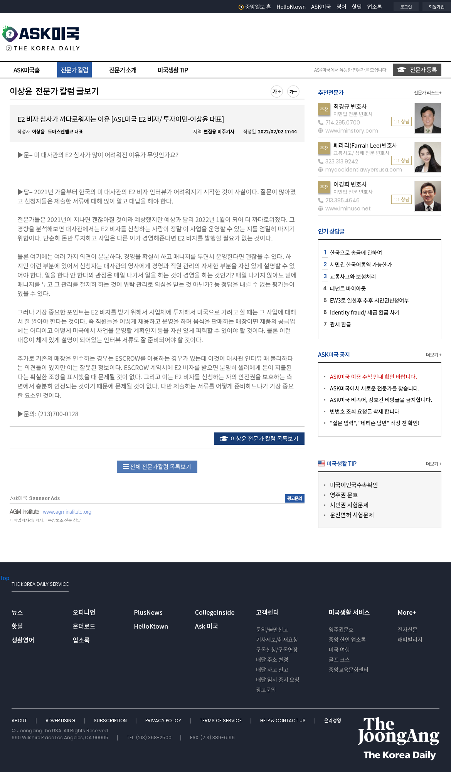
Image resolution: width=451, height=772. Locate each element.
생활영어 (23, 639)
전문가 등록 (417, 70)
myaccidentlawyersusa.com (360, 169)
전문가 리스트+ (427, 92)
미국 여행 (339, 649)
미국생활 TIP (173, 69)
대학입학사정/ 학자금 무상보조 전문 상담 (45, 520)
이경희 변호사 (350, 184)
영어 (342, 6)
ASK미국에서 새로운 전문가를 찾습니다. (374, 388)
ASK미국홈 (26, 69)
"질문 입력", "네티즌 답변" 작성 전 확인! (374, 423)
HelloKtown (291, 6)
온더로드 (84, 626)
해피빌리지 (409, 639)
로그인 (406, 6)
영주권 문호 (344, 495)
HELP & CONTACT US (283, 720)
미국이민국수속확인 (354, 485)
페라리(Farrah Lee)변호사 (365, 145)
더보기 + (433, 354)
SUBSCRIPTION (111, 720)
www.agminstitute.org (67, 511)
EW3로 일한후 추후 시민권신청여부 (369, 300)
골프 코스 (339, 659)
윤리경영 (332, 720)
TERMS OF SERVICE (221, 720)
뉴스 (17, 612)
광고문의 (266, 689)
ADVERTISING (60, 720)
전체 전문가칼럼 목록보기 (157, 467)
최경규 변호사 (350, 106)
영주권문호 (341, 629)
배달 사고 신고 (272, 669)
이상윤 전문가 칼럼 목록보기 (259, 438)
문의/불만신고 (272, 629)
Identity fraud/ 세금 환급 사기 (365, 312)
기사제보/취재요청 (277, 639)
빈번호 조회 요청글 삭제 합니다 (364, 411)
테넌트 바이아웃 (348, 288)
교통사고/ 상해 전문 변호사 (361, 152)
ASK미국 (321, 6)
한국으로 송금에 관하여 (356, 252)
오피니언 (84, 612)
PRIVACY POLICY (163, 720)
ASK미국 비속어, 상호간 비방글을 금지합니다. (381, 400)
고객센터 (267, 612)
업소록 (374, 6)
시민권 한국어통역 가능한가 (361, 264)
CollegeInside (215, 612)
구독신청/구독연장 (277, 649)
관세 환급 (340, 324)
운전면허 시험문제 (352, 515)
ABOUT (20, 720)
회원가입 (436, 6)
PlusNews (148, 612)
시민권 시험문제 (349, 505)
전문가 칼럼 (74, 69)
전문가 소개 (122, 69)
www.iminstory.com (348, 131)
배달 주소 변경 (272, 659)
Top (4, 578)
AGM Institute (24, 511)
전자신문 (407, 629)
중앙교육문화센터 (349, 669)
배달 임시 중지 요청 (277, 679)
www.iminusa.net (344, 208)
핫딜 (357, 6)
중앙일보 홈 (255, 6)
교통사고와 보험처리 (353, 276)
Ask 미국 (206, 626)
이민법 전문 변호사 (353, 114)
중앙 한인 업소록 (347, 639)
